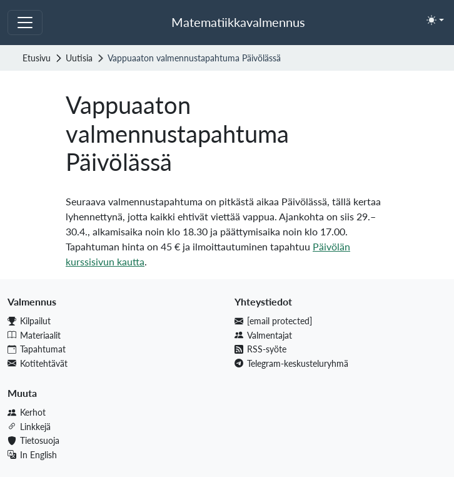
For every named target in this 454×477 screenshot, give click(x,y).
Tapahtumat (37, 349)
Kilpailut (29, 320)
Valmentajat (263, 335)
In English (32, 454)
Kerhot (27, 412)
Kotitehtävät (38, 363)
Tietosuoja (33, 440)
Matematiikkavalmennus (238, 21)
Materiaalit (34, 335)
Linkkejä (29, 426)
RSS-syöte (260, 349)
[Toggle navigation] (25, 22)
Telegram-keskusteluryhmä (291, 363)
